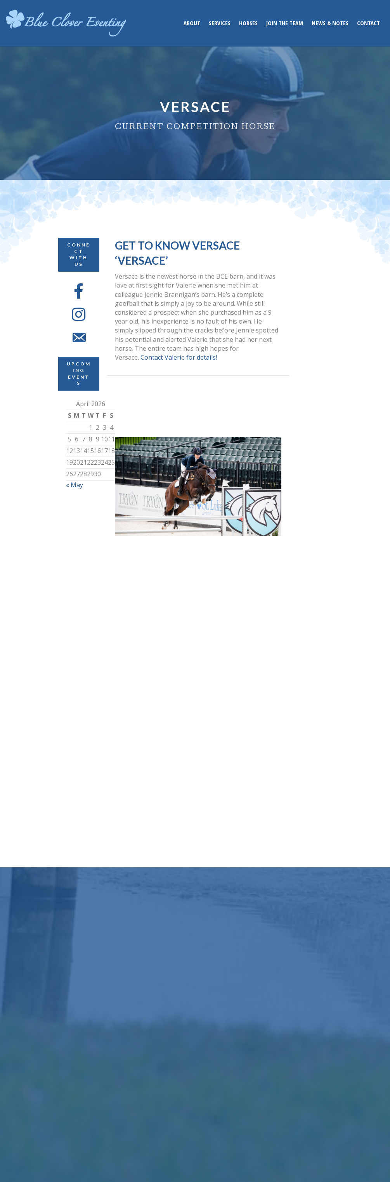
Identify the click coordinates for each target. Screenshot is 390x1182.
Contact (368, 23)
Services (220, 23)
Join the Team (284, 23)
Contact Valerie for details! (178, 357)
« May (74, 485)
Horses (248, 23)
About (192, 23)
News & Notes (330, 23)
